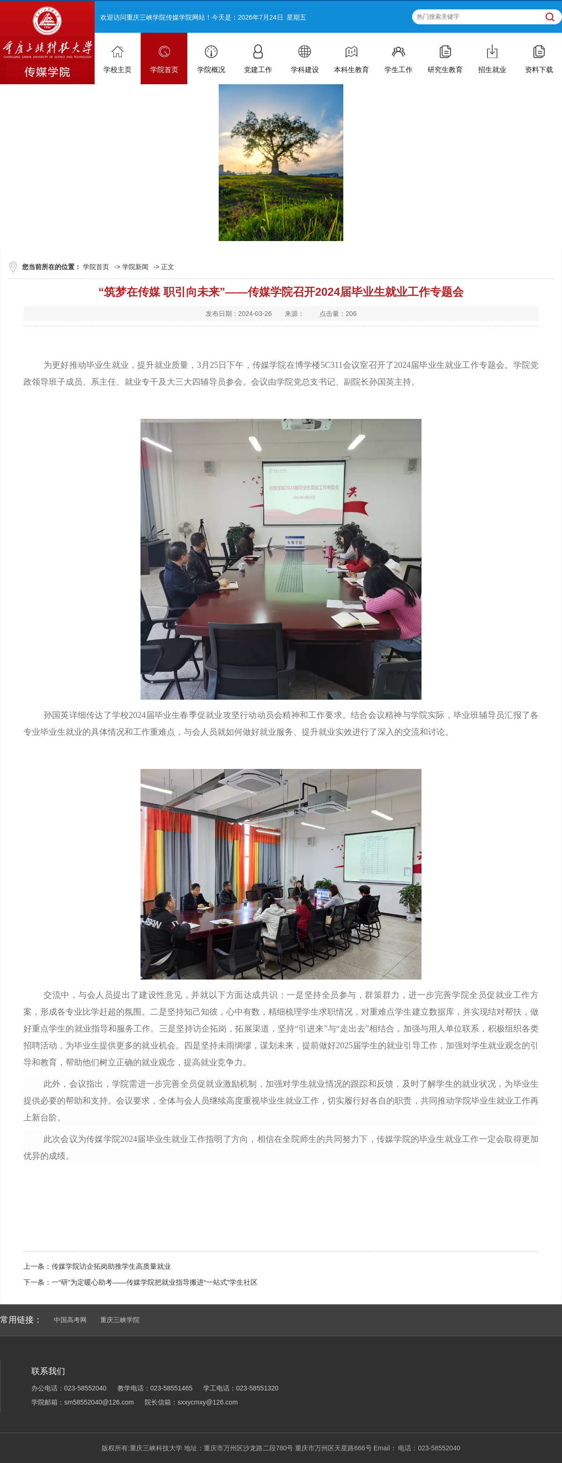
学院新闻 (135, 267)
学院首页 (96, 267)
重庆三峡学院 (120, 1320)
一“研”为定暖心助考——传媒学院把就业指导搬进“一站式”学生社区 (155, 1282)
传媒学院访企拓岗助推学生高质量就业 (111, 1266)
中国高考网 (70, 1320)
